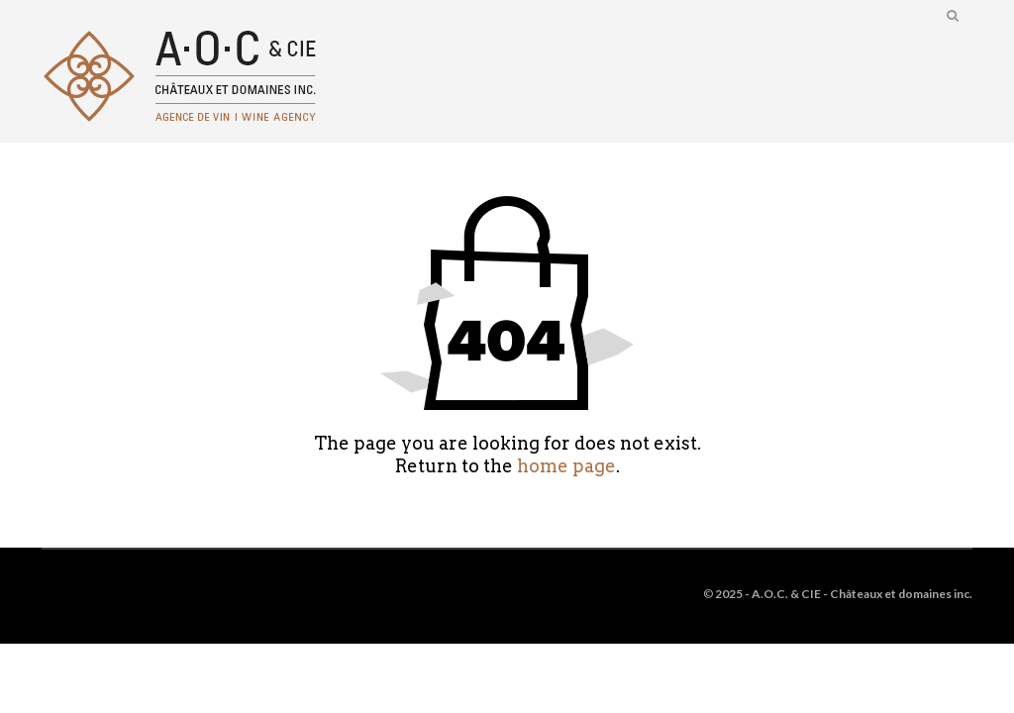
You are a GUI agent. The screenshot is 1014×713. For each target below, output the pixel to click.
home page (566, 466)
